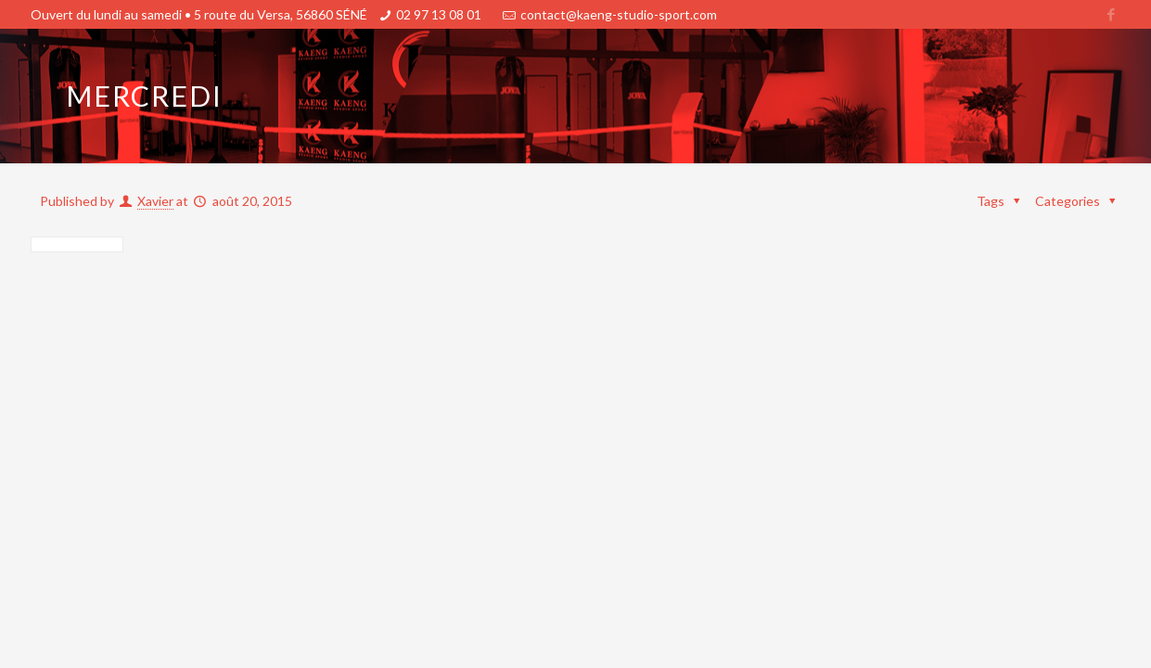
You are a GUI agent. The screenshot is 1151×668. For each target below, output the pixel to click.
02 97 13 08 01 (438, 14)
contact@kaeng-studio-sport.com (618, 14)
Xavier (155, 201)
